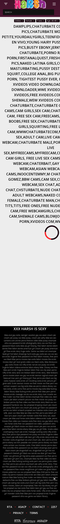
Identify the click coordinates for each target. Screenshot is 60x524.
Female (30, 20)
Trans (40, 20)
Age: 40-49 (53, 20)
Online (19, 20)
